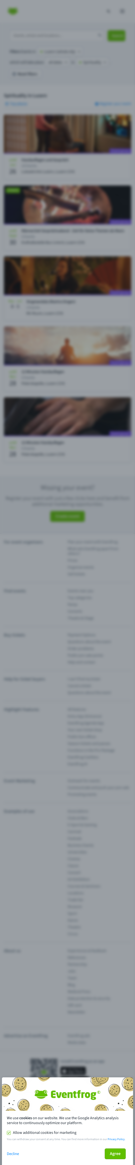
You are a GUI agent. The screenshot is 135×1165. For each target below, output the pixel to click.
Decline (13, 1153)
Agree (115, 1154)
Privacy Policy (116, 1139)
